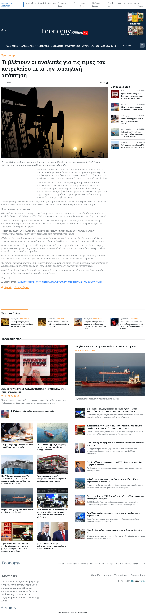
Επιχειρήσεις (28, 46)
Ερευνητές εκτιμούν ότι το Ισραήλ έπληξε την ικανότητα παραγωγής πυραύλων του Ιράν (60, 281)
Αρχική (107, 575)
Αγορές (95, 46)
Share (104, 82)
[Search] (130, 45)
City (76, 3)
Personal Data (138, 575)
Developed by (131, 581)
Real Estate (57, 46)
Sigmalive (31, 3)
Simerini (42, 3)
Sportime (52, 3)
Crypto (86, 46)
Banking (44, 46)
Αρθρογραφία (108, 46)
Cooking (132, 3)
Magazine (121, 3)
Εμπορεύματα (10, 55)
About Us (95, 575)
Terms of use (120, 575)
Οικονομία (12, 46)
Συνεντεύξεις (72, 46)
